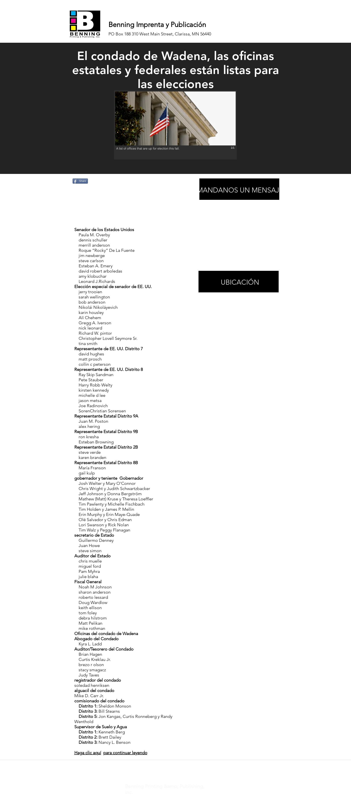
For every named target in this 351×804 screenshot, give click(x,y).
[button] (175, 124)
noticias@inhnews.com (171, 765)
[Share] (80, 181)
